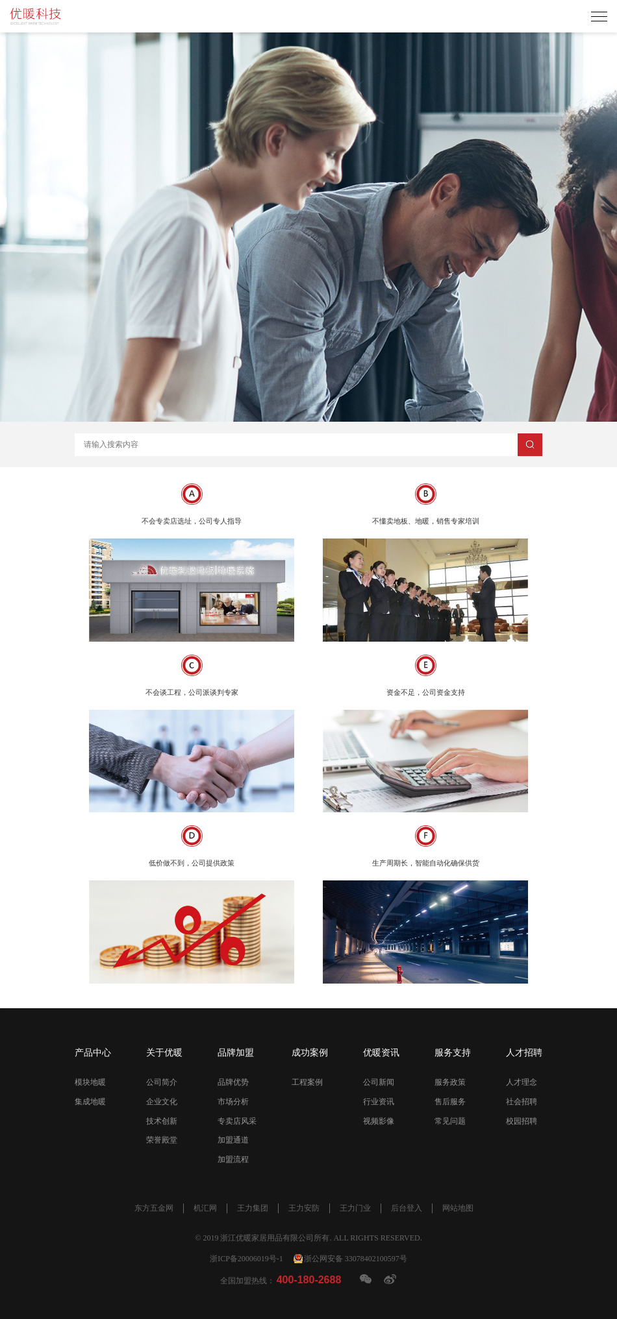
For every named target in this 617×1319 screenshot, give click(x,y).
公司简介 (161, 1082)
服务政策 (450, 1082)
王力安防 (304, 1208)
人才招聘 (524, 1053)
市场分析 (233, 1101)
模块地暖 (90, 1082)
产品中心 (93, 1053)
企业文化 (161, 1101)
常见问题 (450, 1121)
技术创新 (161, 1121)
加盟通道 (233, 1139)
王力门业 (355, 1208)
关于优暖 (164, 1053)
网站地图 (457, 1208)
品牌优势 (233, 1082)
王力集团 (252, 1208)
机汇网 (205, 1208)
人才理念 (521, 1082)
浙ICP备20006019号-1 (246, 1258)
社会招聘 (521, 1101)
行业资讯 (378, 1101)
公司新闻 (378, 1082)
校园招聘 (521, 1121)
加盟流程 (233, 1159)
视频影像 (378, 1121)
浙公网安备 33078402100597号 (355, 1258)
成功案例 (310, 1053)
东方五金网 (153, 1208)
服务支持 (452, 1053)
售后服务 (450, 1101)
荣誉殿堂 (161, 1139)
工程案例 (307, 1082)
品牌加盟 (236, 1053)
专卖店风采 (237, 1121)
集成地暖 (90, 1101)
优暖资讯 (381, 1053)
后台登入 (406, 1208)
